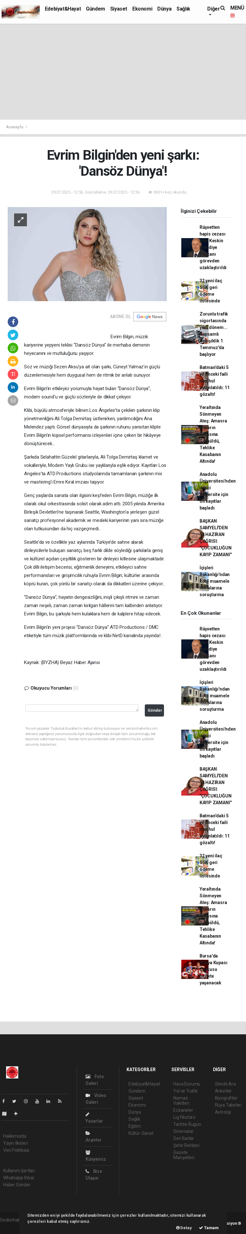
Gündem (95, 9)
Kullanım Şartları (19, 1170)
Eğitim (134, 1126)
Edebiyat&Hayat (63, 9)
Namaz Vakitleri (181, 1100)
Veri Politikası (16, 1150)
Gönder (155, 710)
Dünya (164, 9)
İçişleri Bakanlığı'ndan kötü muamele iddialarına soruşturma (215, 581)
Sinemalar (183, 1131)
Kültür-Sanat (140, 1133)
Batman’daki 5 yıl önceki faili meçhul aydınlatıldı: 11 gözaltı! (215, 381)
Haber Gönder (16, 1184)
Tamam (209, 1227)
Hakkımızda (14, 1136)
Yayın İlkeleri (15, 1143)
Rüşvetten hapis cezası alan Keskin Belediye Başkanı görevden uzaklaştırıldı (213, 247)
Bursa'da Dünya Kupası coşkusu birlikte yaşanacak (213, 969)
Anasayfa (15, 126)
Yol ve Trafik (185, 1091)
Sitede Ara (225, 1083)
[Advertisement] (123, 71)
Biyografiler (226, 1098)
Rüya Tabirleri (228, 1105)
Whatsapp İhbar (18, 1177)
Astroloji (223, 1112)
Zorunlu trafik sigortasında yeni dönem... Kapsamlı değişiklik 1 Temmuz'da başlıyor (214, 334)
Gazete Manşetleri (183, 1155)
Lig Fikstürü (184, 1117)
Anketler (223, 1091)
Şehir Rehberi (186, 1145)
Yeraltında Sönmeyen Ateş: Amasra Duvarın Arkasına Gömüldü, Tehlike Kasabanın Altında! (213, 434)
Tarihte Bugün (187, 1124)
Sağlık (183, 9)
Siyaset (118, 9)
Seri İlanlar (183, 1138)
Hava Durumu (186, 1083)
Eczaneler (183, 1110)
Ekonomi (142, 9)
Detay (184, 1227)
